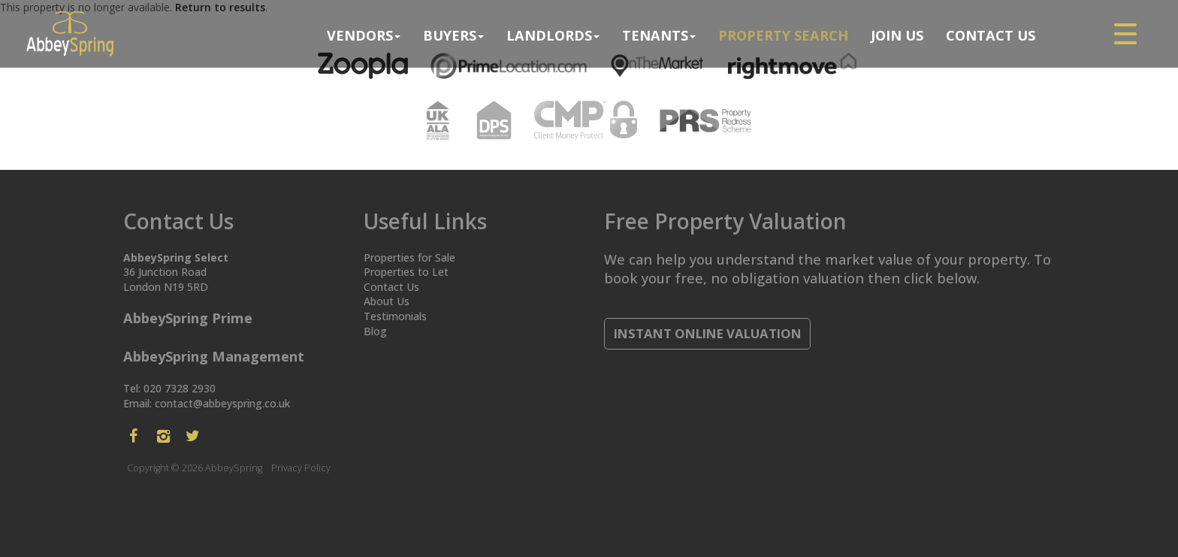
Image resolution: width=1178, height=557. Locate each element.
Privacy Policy (301, 468)
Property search (783, 35)
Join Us (897, 35)
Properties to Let (406, 272)
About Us (386, 301)
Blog (375, 331)
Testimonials (395, 316)
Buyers (453, 35)
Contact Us (990, 35)
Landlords (553, 35)
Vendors (363, 35)
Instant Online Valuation (708, 333)
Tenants (659, 35)
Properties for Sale (409, 257)
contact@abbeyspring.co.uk (222, 403)
